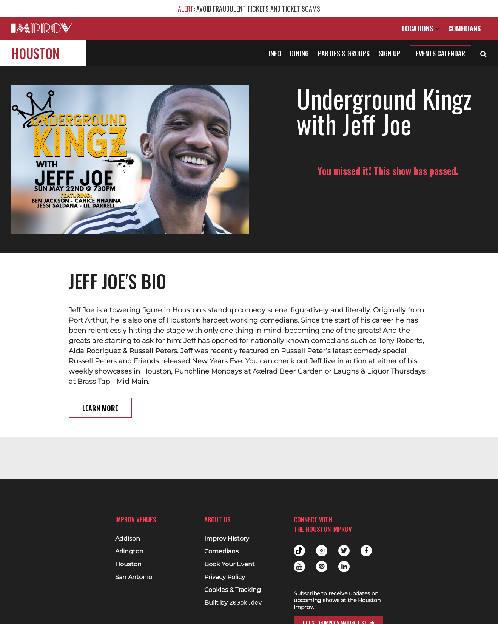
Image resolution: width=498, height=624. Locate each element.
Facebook (366, 550)
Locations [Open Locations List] (421, 28)
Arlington (129, 551)
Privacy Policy (224, 577)
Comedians (464, 28)
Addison (127, 539)
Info (274, 53)
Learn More (100, 408)
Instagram (321, 550)
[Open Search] (483, 53)
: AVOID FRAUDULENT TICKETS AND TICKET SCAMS (249, 9)
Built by (233, 603)
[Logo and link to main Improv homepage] (41, 28)
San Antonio (133, 577)
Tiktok (299, 550)
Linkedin (344, 566)
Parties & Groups (344, 53)
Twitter (344, 550)
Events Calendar (440, 53)
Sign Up (390, 53)
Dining (299, 53)
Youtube (299, 566)
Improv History (226, 539)
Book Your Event (229, 564)
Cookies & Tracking (232, 590)
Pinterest (321, 566)
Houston (35, 53)
